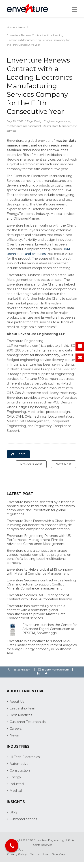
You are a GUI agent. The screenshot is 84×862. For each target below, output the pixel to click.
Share (18, 454)
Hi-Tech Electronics (25, 757)
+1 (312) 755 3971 (19, 669)
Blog (13, 812)
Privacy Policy (17, 854)
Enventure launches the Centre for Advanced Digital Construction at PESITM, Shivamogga (49, 629)
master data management (24, 126)
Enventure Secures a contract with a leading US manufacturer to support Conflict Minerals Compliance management (41, 584)
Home (11, 27)
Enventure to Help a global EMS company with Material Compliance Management (40, 571)
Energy (15, 777)
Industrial (17, 784)
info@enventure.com (53, 669)
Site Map (58, 854)
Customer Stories (23, 819)
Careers (16, 729)
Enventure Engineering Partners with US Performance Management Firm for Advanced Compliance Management (39, 540)
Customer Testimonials (27, 722)
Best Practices (21, 715)
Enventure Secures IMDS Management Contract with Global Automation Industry (39, 597)
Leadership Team (23, 708)
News (21, 27)
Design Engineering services (52, 121)
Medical (16, 791)
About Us (17, 702)
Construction (20, 770)
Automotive (19, 764)
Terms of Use (39, 854)
